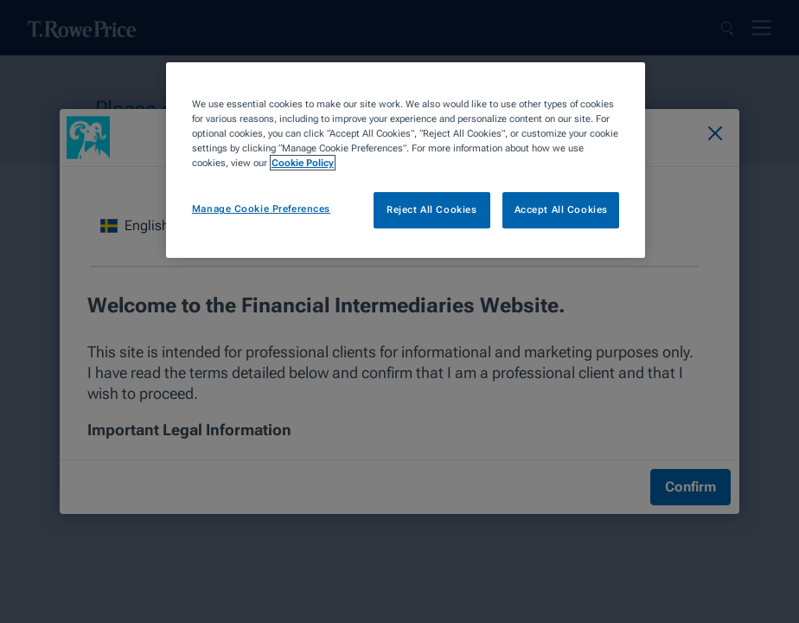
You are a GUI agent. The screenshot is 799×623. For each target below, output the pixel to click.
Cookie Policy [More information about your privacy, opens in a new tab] (303, 163)
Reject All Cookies (431, 209)
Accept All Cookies (561, 209)
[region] (405, 160)
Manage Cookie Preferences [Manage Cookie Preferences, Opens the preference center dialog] (261, 208)
